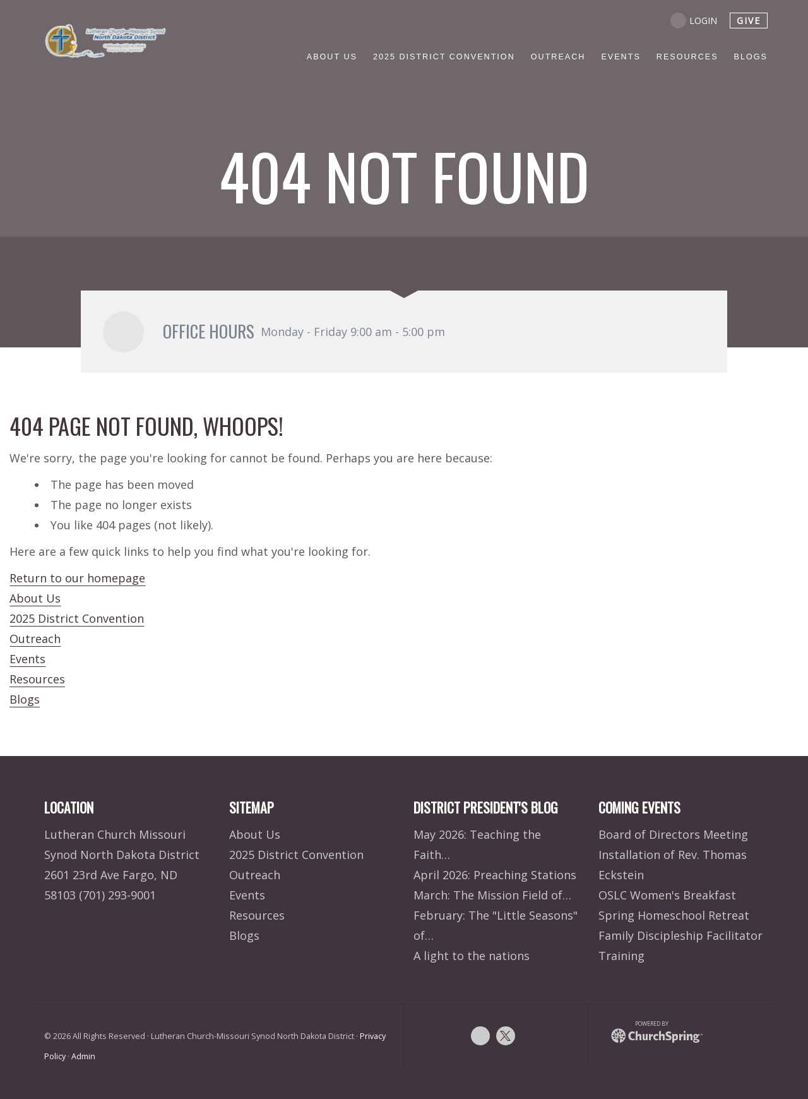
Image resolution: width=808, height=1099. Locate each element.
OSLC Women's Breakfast (667, 895)
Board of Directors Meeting (673, 834)
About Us (35, 598)
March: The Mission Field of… (492, 895)
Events (27, 658)
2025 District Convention (76, 618)
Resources (37, 679)
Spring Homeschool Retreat (673, 915)
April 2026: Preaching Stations (494, 874)
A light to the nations (471, 955)
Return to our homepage (77, 578)
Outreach (35, 638)
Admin (83, 1056)
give (749, 21)
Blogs (24, 699)
